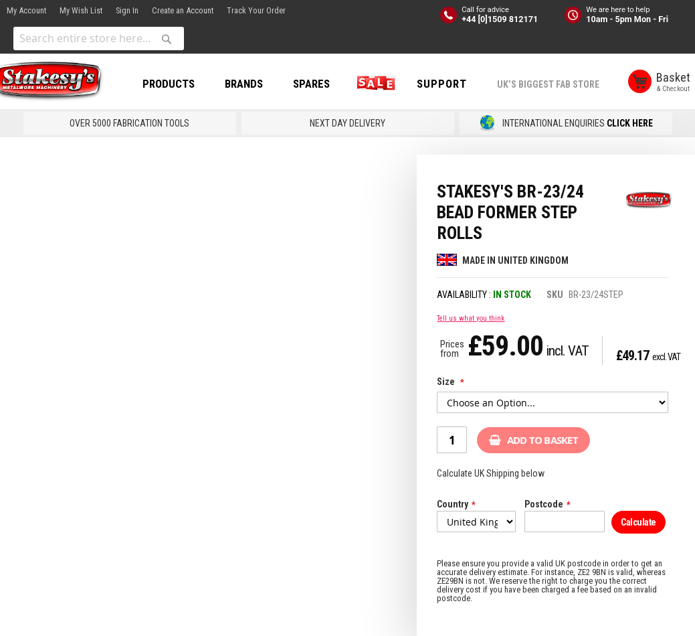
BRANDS (260, 83)
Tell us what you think (470, 318)
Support (458, 83)
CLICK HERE (630, 123)
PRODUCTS (185, 83)
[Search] (166, 39)
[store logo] (60, 82)
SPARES (327, 83)
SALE (389, 83)
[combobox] (98, 38)
